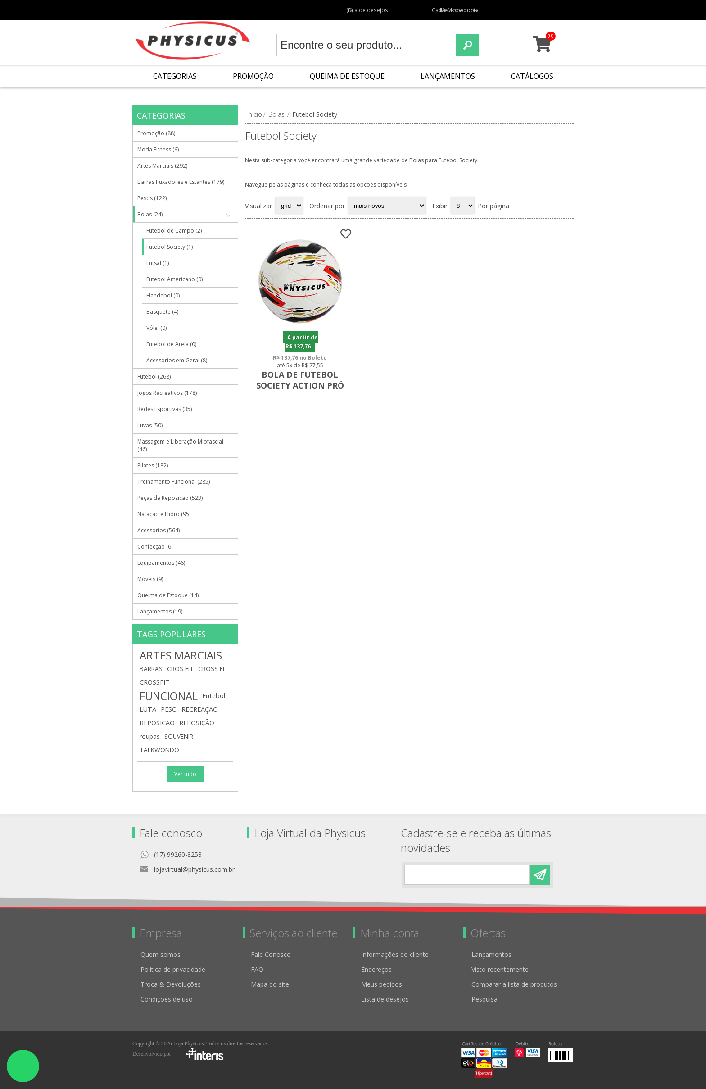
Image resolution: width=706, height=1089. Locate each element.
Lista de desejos (385, 999)
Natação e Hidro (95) (163, 514)
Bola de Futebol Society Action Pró (300, 379)
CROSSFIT (155, 682)
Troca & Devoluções (170, 984)
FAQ (257, 969)
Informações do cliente (395, 954)
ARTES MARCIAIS (181, 655)
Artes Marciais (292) (162, 165)
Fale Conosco (271, 954)
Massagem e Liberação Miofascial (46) (180, 445)
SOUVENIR (178, 736)
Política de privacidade (172, 969)
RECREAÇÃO (199, 709)
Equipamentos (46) (161, 563)
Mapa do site (270, 984)
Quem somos (160, 954)
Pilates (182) (152, 465)
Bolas (276, 114)
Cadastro (413, 10)
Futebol (213, 695)
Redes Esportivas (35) (164, 409)
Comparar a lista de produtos (514, 984)
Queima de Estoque (347, 76)
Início (254, 114)
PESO (169, 709)
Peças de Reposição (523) (170, 498)
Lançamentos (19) (159, 611)
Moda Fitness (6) (158, 149)
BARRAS (151, 668)
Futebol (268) (154, 376)
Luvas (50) (150, 425)
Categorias (175, 76)
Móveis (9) (150, 579)
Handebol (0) (163, 295)
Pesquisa (484, 999)
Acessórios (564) (158, 530)
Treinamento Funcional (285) (173, 481)
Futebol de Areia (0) (171, 344)
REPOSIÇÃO (196, 722)
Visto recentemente (500, 969)
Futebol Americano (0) (174, 279)
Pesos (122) (152, 198)
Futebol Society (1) (169, 247)
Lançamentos (448, 76)
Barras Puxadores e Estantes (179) (180, 182)
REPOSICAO (157, 722)
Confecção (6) (154, 546)
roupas (150, 736)
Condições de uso (166, 999)
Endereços (376, 969)
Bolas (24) (150, 214)
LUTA (148, 709)
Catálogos (532, 76)
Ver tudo (185, 774)
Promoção (253, 76)
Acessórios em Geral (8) (176, 360)
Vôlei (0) (156, 328)
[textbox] (366, 45)
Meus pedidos (451, 10)
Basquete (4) (162, 312)
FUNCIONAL (169, 696)
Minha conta (492, 10)
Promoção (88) (156, 133)
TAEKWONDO (159, 750)
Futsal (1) (157, 263)
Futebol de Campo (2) (174, 230)
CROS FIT (180, 668)
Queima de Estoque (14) (168, 595)
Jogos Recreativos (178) (167, 393)
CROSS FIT (213, 668)
